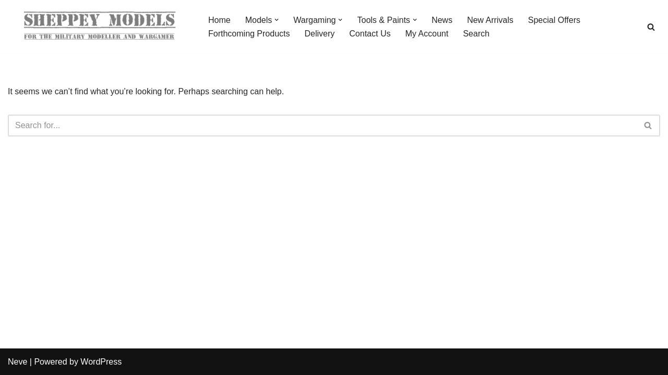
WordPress (101, 361)
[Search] (651, 27)
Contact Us (369, 33)
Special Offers (554, 20)
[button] (277, 20)
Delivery (320, 33)
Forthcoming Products (249, 33)
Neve (17, 361)
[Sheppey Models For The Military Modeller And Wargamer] (99, 26)
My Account (426, 33)
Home (219, 20)
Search (476, 33)
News (442, 20)
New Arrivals (490, 20)
